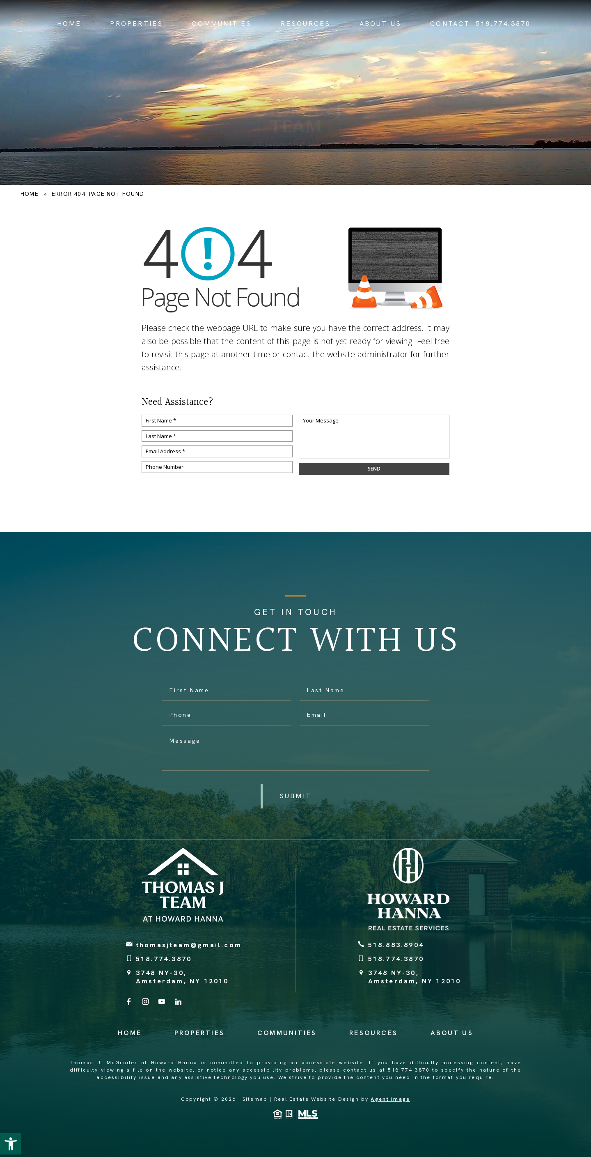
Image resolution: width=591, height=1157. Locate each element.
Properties (136, 24)
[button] (10, 1144)
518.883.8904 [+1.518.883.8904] (396, 945)
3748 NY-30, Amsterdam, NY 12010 (182, 977)
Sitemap (255, 1099)
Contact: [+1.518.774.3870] (480, 23)
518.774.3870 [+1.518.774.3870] (164, 959)
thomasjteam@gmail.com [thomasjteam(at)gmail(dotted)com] (189, 945)
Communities (222, 24)
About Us (381, 24)
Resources (306, 24)
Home (69, 24)
